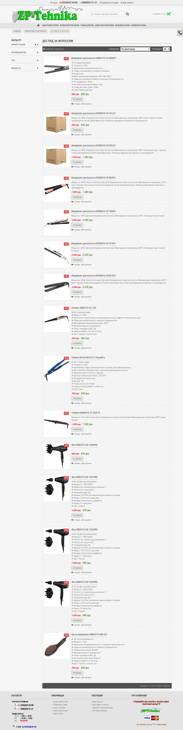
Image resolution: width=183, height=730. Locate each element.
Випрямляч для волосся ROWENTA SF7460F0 (93, 211)
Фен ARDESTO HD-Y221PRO (84, 477)
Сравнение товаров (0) (54, 49)
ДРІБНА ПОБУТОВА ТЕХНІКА (35, 31)
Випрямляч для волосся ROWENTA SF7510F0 (93, 243)
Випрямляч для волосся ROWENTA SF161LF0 (93, 113)
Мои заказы (97, 702)
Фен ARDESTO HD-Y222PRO (84, 529)
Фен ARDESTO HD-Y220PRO (84, 444)
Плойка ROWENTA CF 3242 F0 (85, 412)
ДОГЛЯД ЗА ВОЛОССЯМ (60, 31)
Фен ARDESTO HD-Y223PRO (84, 581)
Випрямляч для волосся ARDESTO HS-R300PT (93, 58)
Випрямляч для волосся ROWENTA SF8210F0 (93, 275)
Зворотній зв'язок (60, 702)
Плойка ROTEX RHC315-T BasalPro (88, 357)
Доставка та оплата (100, 705)
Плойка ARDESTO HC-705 (83, 307)
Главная (16, 31)
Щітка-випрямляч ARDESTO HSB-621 (89, 634)
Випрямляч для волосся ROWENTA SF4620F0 (93, 177)
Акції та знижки (59, 707)
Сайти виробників (60, 710)
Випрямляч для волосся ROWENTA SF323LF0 (93, 145)
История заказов (99, 710)
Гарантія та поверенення (102, 707)
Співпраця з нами (59, 705)
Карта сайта (57, 713)
